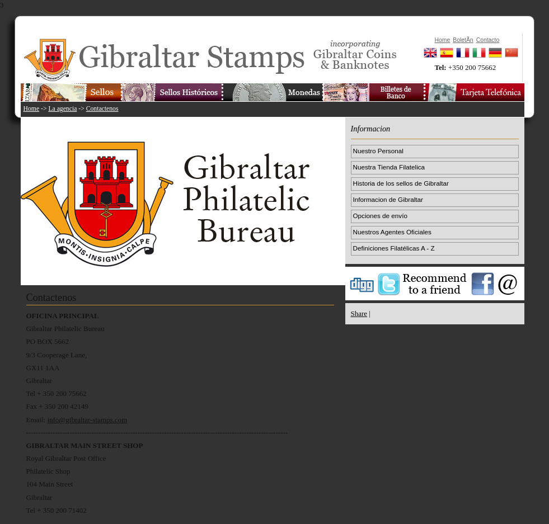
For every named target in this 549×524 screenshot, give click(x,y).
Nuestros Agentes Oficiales (392, 231)
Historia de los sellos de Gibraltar (401, 183)
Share (359, 313)
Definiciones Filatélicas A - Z (394, 248)
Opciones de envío (380, 215)
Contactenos (102, 108)
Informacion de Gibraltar (388, 199)
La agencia (62, 108)
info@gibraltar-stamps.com (87, 420)
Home (32, 108)
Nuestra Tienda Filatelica (389, 167)
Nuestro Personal (378, 150)
